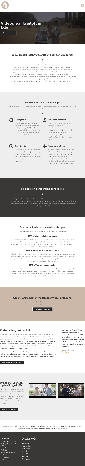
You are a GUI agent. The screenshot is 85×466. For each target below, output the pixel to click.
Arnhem (57, 426)
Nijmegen (72, 426)
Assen (28, 428)
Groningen (34, 428)
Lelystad (54, 428)
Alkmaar (43, 426)
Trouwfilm (4, 447)
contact (7, 396)
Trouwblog (5, 457)
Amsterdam (35, 426)
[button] (82, 5)
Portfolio (4, 450)
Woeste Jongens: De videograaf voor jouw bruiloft (8, 443)
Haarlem (42, 428)
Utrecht (79, 426)
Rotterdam (64, 426)
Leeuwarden (21, 428)
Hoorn (48, 428)
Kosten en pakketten (8, 452)
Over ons (4, 455)
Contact (4, 459)
